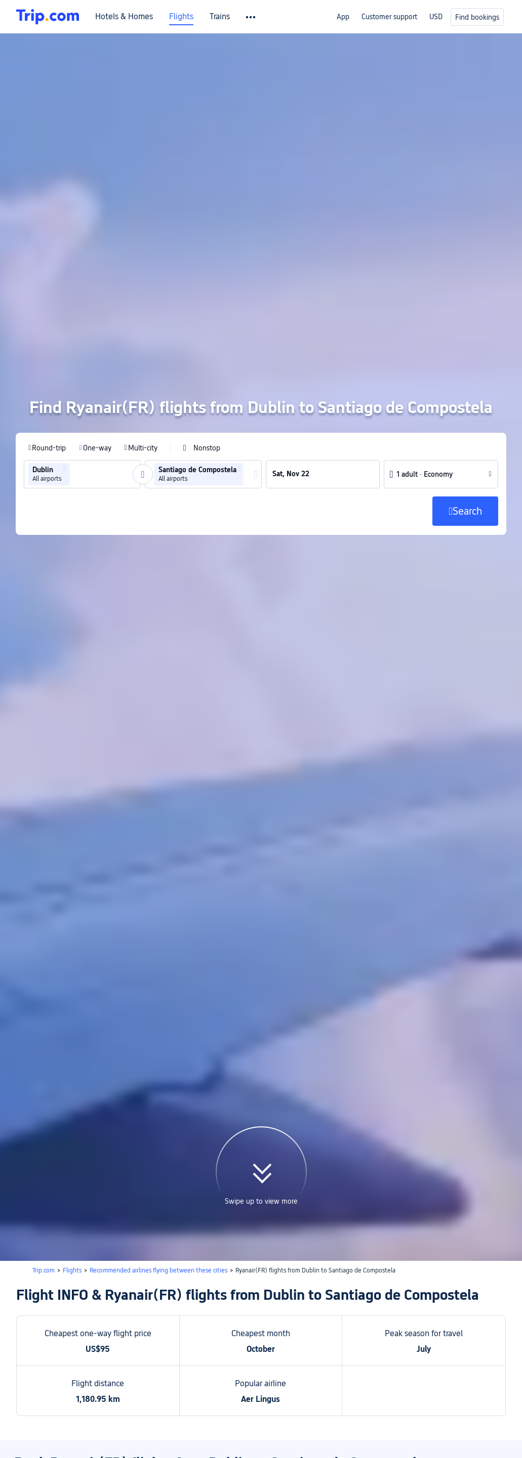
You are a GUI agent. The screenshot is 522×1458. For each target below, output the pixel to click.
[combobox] (74, 399)
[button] (64, 394)
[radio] (46, 372)
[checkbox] (201, 372)
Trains (220, 16)
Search (479, 1367)
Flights (181, 16)
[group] (81, 399)
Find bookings (477, 17)
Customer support (389, 17)
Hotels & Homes (124, 16)
